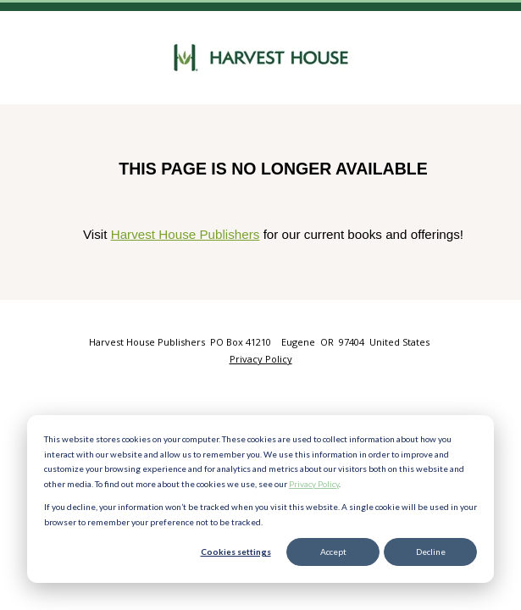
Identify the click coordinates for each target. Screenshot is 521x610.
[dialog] (260, 499)
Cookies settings (236, 551)
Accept (333, 551)
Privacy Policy (314, 484)
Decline (431, 551)
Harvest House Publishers (185, 234)
